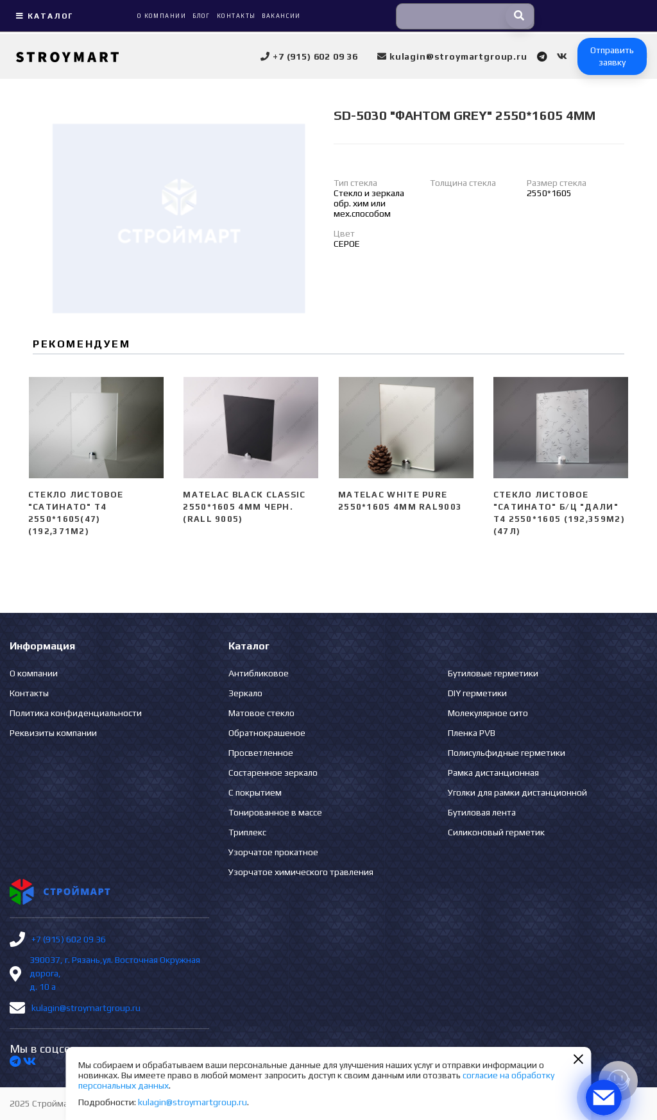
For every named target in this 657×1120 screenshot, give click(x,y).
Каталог (43, 16)
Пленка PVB (471, 733)
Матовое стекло (261, 713)
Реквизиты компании (53, 733)
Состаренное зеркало (273, 772)
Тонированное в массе (275, 812)
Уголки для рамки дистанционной (517, 792)
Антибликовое (258, 673)
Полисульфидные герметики (506, 753)
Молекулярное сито (488, 713)
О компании (34, 673)
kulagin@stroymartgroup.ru (86, 1008)
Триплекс (247, 832)
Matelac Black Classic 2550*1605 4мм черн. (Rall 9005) (244, 507)
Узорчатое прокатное (273, 852)
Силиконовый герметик (496, 832)
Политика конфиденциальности (76, 713)
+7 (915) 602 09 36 (68, 939)
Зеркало (245, 693)
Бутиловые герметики (493, 673)
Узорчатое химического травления (300, 872)
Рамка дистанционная (493, 772)
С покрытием (255, 792)
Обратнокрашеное (266, 733)
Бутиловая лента (482, 812)
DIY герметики (477, 693)
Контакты (29, 693)
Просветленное (260, 753)
